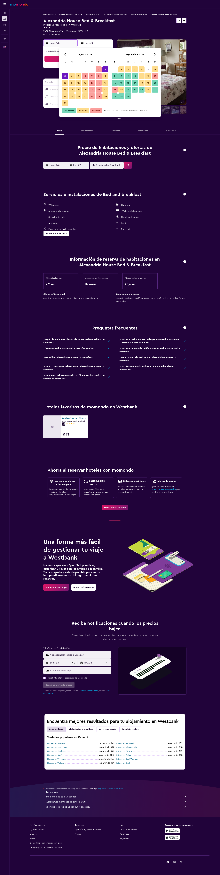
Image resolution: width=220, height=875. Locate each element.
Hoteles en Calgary (124, 755)
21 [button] (92, 89)
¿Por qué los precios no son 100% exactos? (116, 807)
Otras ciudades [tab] (56, 729)
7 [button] (91, 76)
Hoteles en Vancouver (57, 747)
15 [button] (99, 83)
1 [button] (98, 69)
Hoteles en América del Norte (70, 14)
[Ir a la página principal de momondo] (19, 4)
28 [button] (92, 96)
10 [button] (65, 83)
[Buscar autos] (4, 25)
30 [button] (105, 96)
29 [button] (98, 96)
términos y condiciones (89, 691)
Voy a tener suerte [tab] (107, 729)
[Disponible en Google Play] (172, 830)
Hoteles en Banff (54, 755)
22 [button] (98, 89)
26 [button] (78, 96)
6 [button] (85, 76)
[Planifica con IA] (4, 30)
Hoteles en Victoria (55, 763)
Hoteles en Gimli (122, 763)
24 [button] (65, 96)
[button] (5, 4)
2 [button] (105, 69)
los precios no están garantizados (110, 788)
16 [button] (105, 83)
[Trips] (4, 38)
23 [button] (105, 89)
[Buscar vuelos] (4, 13)
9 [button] (105, 76)
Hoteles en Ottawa (123, 751)
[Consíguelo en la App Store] (172, 837)
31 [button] (65, 103)
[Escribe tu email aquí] (80, 671)
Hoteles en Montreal (124, 743)
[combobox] (80, 655)
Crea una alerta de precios (164, 489)
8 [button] (98, 76)
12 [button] (78, 83)
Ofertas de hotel (49, 14)
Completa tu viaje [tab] (130, 729)
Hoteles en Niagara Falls (126, 747)
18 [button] (72, 89)
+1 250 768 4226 (51, 34)
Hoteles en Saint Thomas (126, 759)
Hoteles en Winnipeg (56, 759)
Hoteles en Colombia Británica (115, 14)
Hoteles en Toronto (56, 743)
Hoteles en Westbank (138, 14)
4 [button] (71, 76)
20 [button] (85, 89)
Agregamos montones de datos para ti (116, 802)
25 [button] (71, 96)
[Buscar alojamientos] (4, 19)
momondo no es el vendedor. (116, 796)
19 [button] (78, 89)
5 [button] (78, 76)
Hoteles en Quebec (56, 751)
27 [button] (85, 96)
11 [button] (72, 83)
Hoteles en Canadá (93, 14)
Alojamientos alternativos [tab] (81, 729)
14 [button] (92, 83)
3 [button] (65, 76)
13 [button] (85, 83)
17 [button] (65, 89)
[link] (115, 507)
